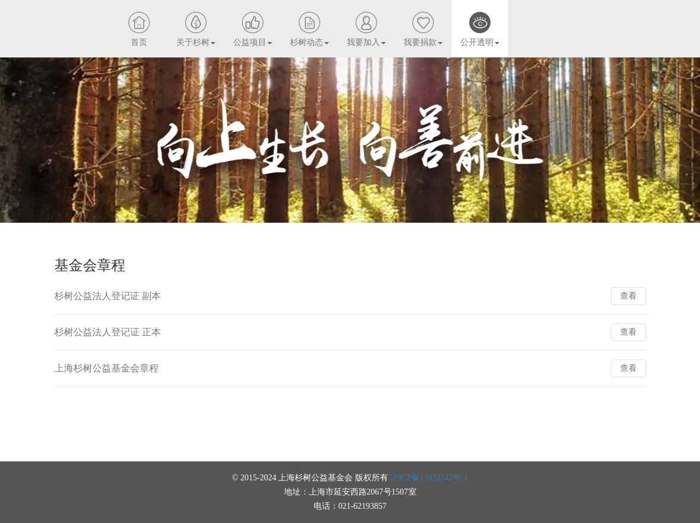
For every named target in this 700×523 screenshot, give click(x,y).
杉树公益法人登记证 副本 (107, 296)
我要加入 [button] (366, 42)
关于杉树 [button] (195, 42)
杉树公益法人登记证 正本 (107, 332)
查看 (628, 295)
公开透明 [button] (479, 42)
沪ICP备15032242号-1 (428, 477)
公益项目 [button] (252, 42)
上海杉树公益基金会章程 (106, 368)
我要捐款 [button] (423, 42)
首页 (139, 42)
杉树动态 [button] (309, 42)
